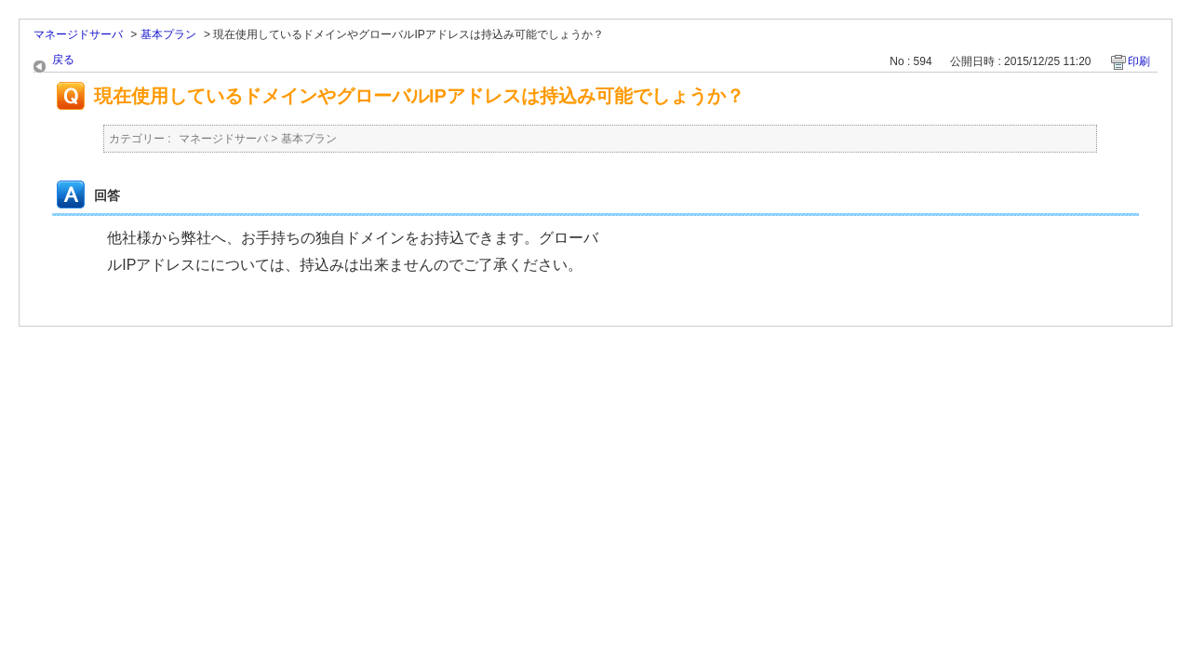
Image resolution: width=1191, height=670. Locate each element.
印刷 (1139, 61)
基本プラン (168, 34)
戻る (63, 59)
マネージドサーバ (78, 34)
